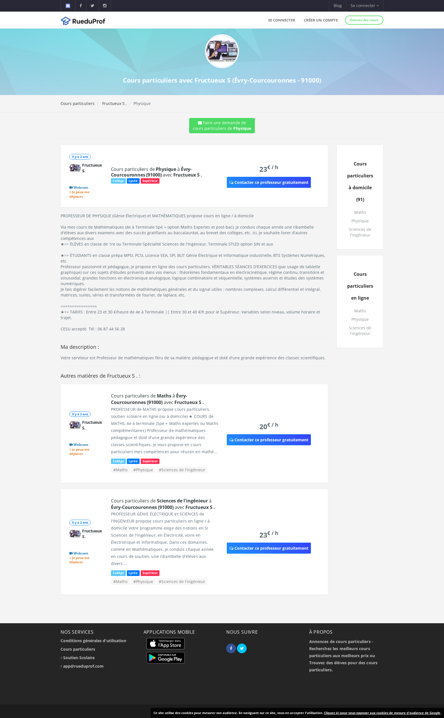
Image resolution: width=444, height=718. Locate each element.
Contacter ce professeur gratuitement (268, 182)
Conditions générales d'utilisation (93, 640)
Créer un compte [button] (321, 20)
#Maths (120, 469)
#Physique (143, 469)
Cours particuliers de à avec (156, 172)
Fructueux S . (114, 103)
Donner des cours (364, 20)
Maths (360, 212)
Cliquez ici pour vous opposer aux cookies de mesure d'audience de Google (382, 713)
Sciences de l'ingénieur (360, 232)
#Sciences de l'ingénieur (182, 469)
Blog (338, 5)
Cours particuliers (78, 103)
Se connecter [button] (365, 5)
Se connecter (281, 20)
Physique (360, 220)
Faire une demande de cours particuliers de (222, 125)
